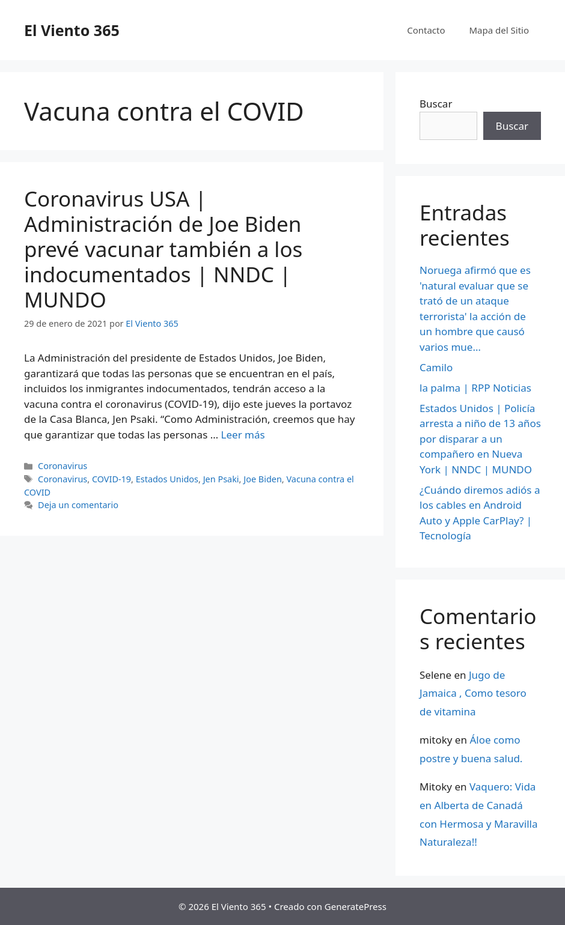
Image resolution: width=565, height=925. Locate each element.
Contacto (426, 30)
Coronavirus (62, 466)
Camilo (436, 367)
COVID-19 (111, 479)
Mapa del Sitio (499, 30)
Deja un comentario (78, 505)
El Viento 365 (72, 30)
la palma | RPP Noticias (475, 388)
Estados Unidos (167, 479)
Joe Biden (262, 479)
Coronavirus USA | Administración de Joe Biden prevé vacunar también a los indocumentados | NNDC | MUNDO (163, 249)
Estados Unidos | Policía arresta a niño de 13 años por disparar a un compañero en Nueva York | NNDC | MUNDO (480, 438)
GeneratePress (355, 906)
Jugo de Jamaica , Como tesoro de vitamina (473, 693)
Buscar (436, 104)
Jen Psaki (221, 479)
